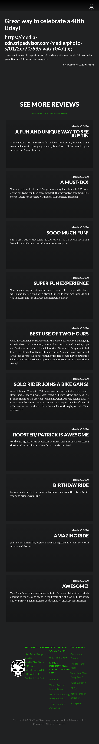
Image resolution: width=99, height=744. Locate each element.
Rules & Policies (79, 682)
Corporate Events (76, 656)
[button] (91, 6)
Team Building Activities (57, 705)
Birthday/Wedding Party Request (59, 696)
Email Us (54, 679)
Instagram (76, 703)
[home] (2, 4)
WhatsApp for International (57, 686)
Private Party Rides (77, 665)
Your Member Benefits (78, 695)
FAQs (73, 688)
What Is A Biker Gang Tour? (79, 675)
